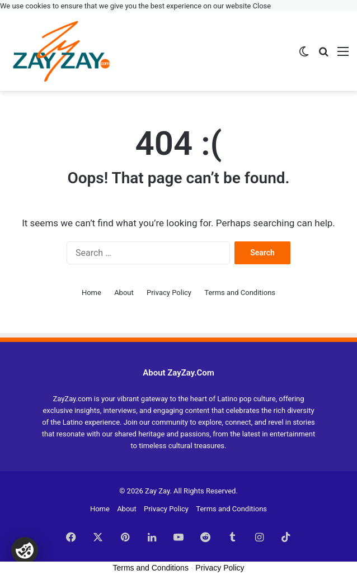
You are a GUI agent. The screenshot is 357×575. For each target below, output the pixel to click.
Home (91, 292)
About (124, 292)
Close (262, 6)
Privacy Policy (169, 292)
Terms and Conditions (239, 292)
